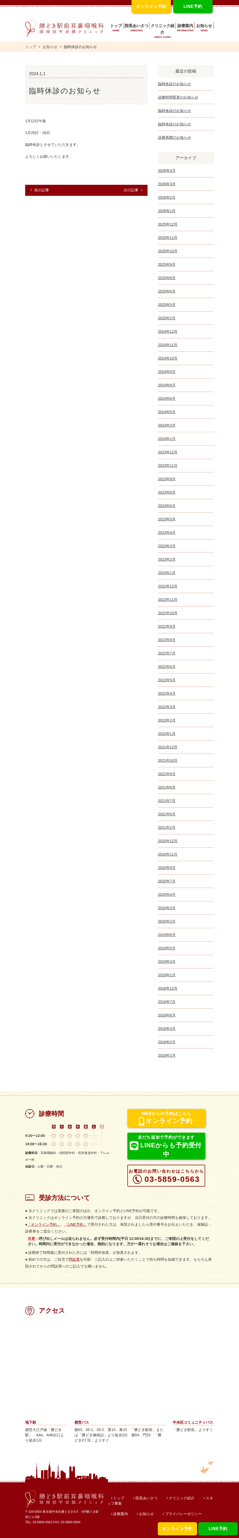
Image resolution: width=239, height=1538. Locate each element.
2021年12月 (168, 747)
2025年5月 (167, 305)
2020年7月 (167, 881)
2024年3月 (167, 425)
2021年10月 (168, 760)
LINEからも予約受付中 (166, 1146)
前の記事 (39, 190)
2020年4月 (167, 894)
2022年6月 (167, 667)
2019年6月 (167, 935)
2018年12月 (168, 988)
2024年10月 (168, 358)
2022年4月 (167, 693)
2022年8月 (167, 640)
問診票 (74, 1259)
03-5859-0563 (166, 1176)
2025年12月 (168, 224)
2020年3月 (167, 908)
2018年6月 (167, 1015)
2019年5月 (167, 948)
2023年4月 (167, 532)
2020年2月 (167, 921)
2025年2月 (167, 318)
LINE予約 (218, 1528)
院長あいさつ (136, 28)
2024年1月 (167, 439)
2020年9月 (167, 868)
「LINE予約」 (75, 1224)
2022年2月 (167, 720)
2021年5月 (167, 814)
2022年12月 (168, 586)
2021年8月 (167, 787)
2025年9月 (167, 264)
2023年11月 (168, 465)
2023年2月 (167, 559)
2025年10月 (168, 251)
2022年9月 (167, 626)
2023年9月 (167, 479)
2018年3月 (167, 1028)
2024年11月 (168, 345)
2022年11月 (168, 599)
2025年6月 (167, 291)
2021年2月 (167, 827)
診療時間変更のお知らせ (178, 97)
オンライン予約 (177, 1528)
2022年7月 (167, 653)
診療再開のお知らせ (174, 137)
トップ (116, 28)
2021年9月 (167, 774)
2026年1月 (167, 211)
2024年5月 (167, 412)
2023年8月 (167, 492)
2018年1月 (167, 1055)
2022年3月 (167, 707)
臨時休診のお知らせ (174, 84)
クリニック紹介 (162, 31)
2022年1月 (167, 734)
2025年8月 (167, 278)
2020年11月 (168, 854)
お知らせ (204, 28)
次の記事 (133, 190)
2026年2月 (167, 197)
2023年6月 (167, 506)
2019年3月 (167, 961)
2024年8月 (167, 385)
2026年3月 (167, 184)
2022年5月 (167, 680)
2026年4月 (167, 170)
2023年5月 (167, 519)
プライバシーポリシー (182, 1514)
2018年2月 (167, 1042)
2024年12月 (168, 331)
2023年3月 (167, 546)
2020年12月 (168, 841)
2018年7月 (167, 1002)
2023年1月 (167, 573)
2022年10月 (168, 613)
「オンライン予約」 (43, 1224)
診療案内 (185, 28)
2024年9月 (167, 372)
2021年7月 (167, 801)
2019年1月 (167, 975)
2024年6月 (167, 398)
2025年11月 (168, 238)
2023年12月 (168, 452)
